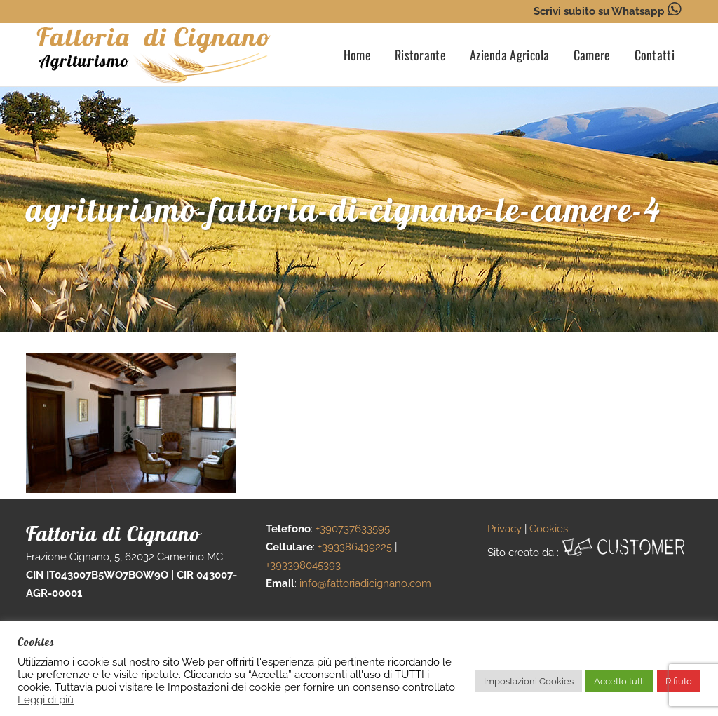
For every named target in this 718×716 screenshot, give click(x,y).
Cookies (548, 528)
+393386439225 (355, 547)
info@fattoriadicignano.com (365, 583)
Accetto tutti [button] (619, 681)
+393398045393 (303, 565)
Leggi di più (46, 699)
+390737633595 (353, 528)
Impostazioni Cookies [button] (529, 681)
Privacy (504, 528)
